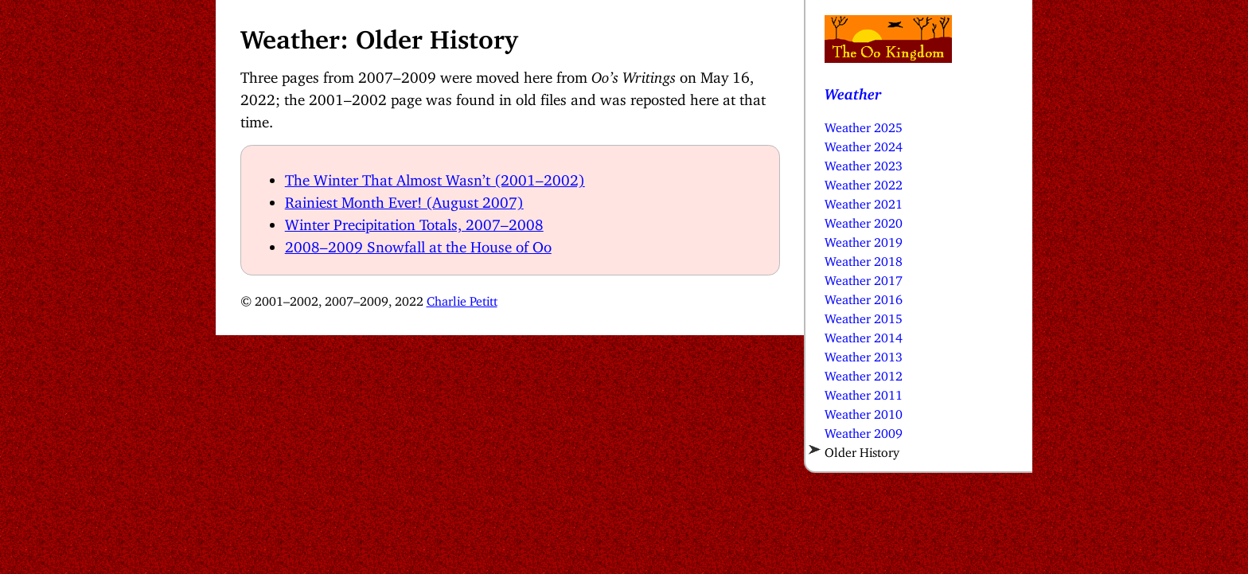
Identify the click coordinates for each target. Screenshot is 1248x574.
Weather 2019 (864, 239)
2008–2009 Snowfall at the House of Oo (418, 243)
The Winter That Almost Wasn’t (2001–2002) (435, 176)
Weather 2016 (864, 296)
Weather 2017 (864, 277)
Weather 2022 (864, 181)
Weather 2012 (864, 372)
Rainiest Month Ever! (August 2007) (404, 199)
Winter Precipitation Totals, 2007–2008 (414, 221)
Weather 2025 (864, 124)
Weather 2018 (864, 258)
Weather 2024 (864, 143)
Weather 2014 (864, 334)
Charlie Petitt (462, 298)
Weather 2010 (864, 411)
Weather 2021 (864, 200)
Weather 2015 (864, 315)
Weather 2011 (864, 391)
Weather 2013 (864, 353)
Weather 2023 (864, 162)
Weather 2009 (864, 430)
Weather (853, 90)
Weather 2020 (864, 220)
